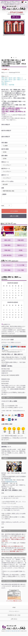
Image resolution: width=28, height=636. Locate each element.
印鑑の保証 (7, 250)
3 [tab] (16, 58)
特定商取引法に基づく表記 (14, 615)
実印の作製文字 (5, 124)
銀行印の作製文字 (6, 130)
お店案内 (20, 255)
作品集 (20, 250)
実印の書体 (4, 142)
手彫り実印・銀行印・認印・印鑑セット (12, 78)
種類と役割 (7, 240)
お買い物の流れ (7, 255)
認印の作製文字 (5, 136)
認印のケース (5, 175)
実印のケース (5, 162)
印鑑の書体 (7, 245)
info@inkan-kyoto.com (11, 481)
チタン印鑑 (21, 270)
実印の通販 (7, 270)
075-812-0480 (16, 12)
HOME (14, 607)
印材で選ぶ (4, 83)
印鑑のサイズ (20, 245)
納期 (2, 188)
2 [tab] (14, 58)
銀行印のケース (5, 168)
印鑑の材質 (21, 240)
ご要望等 (3, 194)
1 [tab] (12, 58)
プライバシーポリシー (14, 611)
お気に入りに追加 (14, 216)
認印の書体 (4, 155)
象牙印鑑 (11, 84)
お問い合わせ (16, 17)
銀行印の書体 (5, 149)
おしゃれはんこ (7, 265)
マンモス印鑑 (20, 265)
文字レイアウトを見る (7, 181)
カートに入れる (14, 211)
